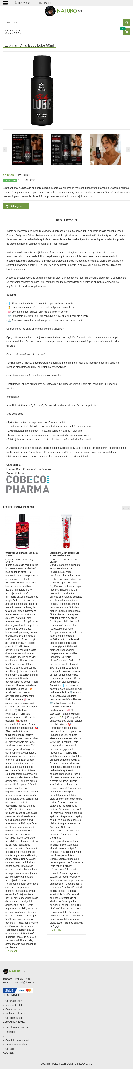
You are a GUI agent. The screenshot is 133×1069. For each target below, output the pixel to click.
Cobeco (19, 473)
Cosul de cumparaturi (17, 1040)
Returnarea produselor (17, 1044)
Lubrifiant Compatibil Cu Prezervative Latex (64, 554)
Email (44, 3)
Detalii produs (66, 220)
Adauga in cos (19, 206)
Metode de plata (14, 1005)
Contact (9, 1048)
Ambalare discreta (15, 1013)
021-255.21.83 (24, 3)
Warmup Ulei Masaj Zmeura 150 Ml (21, 554)
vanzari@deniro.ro (25, 982)
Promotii (10, 1031)
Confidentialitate (14, 1017)
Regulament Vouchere (17, 1027)
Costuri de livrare (14, 1009)
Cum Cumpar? (13, 1000)
